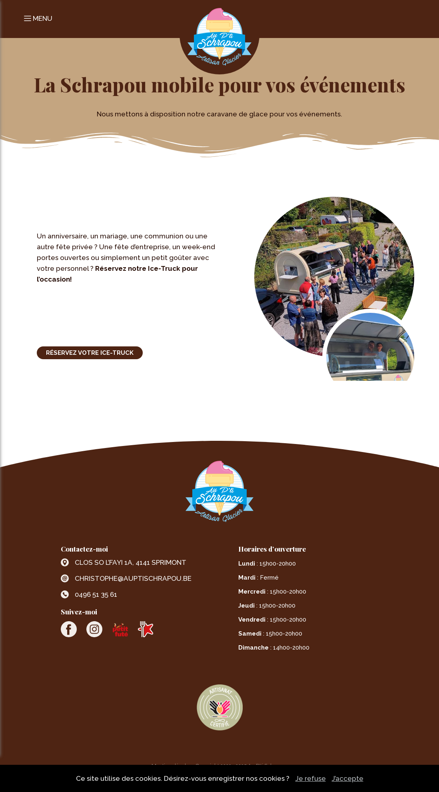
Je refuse (310, 778)
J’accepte (347, 778)
